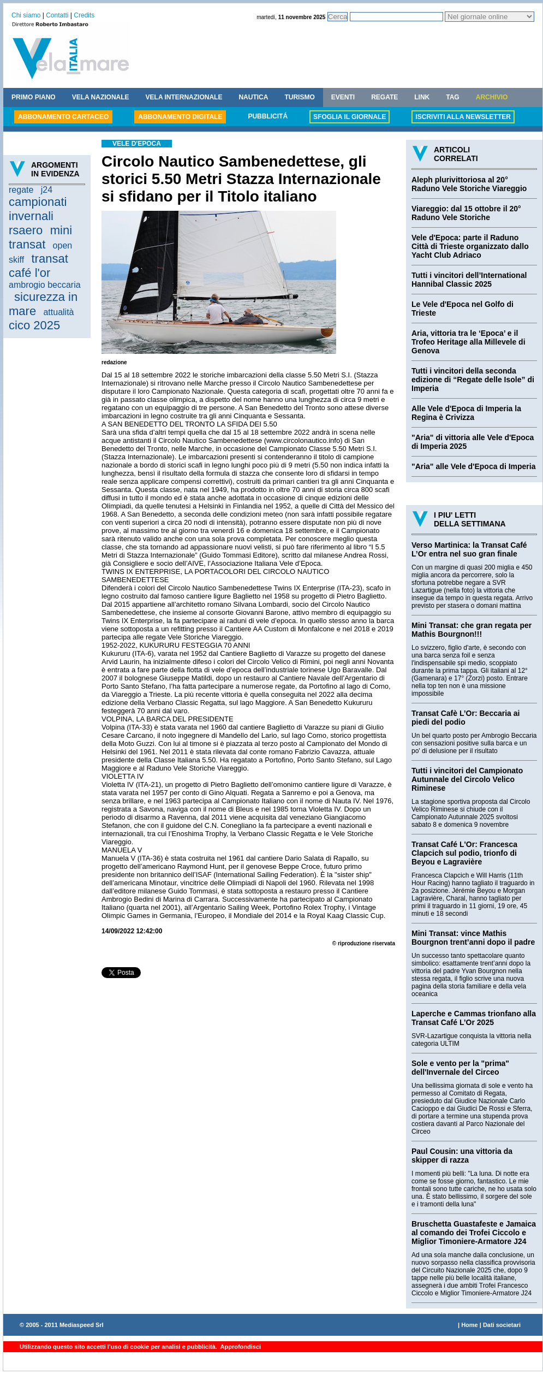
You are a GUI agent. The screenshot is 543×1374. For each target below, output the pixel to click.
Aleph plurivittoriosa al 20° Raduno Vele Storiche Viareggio (469, 184)
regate (21, 189)
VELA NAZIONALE (100, 97)
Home (469, 1325)
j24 (46, 189)
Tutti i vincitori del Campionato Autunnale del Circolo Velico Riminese (467, 779)
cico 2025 (34, 325)
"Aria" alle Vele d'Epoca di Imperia (473, 466)
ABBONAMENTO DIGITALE (180, 117)
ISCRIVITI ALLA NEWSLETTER (462, 117)
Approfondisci (240, 1346)
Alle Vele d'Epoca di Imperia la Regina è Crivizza (466, 413)
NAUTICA (253, 97)
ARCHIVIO (492, 97)
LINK (421, 97)
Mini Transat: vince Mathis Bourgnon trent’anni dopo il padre (473, 937)
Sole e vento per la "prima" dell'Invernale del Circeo (460, 1067)
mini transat (40, 237)
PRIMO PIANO (33, 97)
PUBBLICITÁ (268, 116)
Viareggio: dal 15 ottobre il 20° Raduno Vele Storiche (466, 213)
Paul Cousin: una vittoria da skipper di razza (461, 1155)
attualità (58, 312)
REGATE (384, 97)
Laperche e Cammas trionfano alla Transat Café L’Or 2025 (473, 1018)
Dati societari (502, 1325)
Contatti (57, 15)
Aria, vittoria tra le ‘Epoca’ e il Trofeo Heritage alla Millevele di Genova (468, 342)
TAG (452, 97)
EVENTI (343, 97)
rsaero (26, 230)
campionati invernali (38, 209)
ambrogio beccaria (45, 284)
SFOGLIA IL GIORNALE (349, 117)
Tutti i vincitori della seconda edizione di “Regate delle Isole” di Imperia (472, 379)
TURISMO (299, 97)
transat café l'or (38, 266)
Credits (84, 15)
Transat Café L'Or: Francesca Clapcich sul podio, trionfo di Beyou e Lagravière (464, 853)
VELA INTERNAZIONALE (184, 97)
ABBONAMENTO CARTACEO (63, 117)
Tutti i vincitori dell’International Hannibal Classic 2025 (469, 279)
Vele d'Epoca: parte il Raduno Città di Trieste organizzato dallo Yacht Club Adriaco (470, 246)
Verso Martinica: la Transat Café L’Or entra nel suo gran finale (469, 549)
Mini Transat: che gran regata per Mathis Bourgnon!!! (471, 629)
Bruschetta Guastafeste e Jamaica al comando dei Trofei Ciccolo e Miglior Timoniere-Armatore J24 (473, 1232)
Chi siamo (25, 15)
